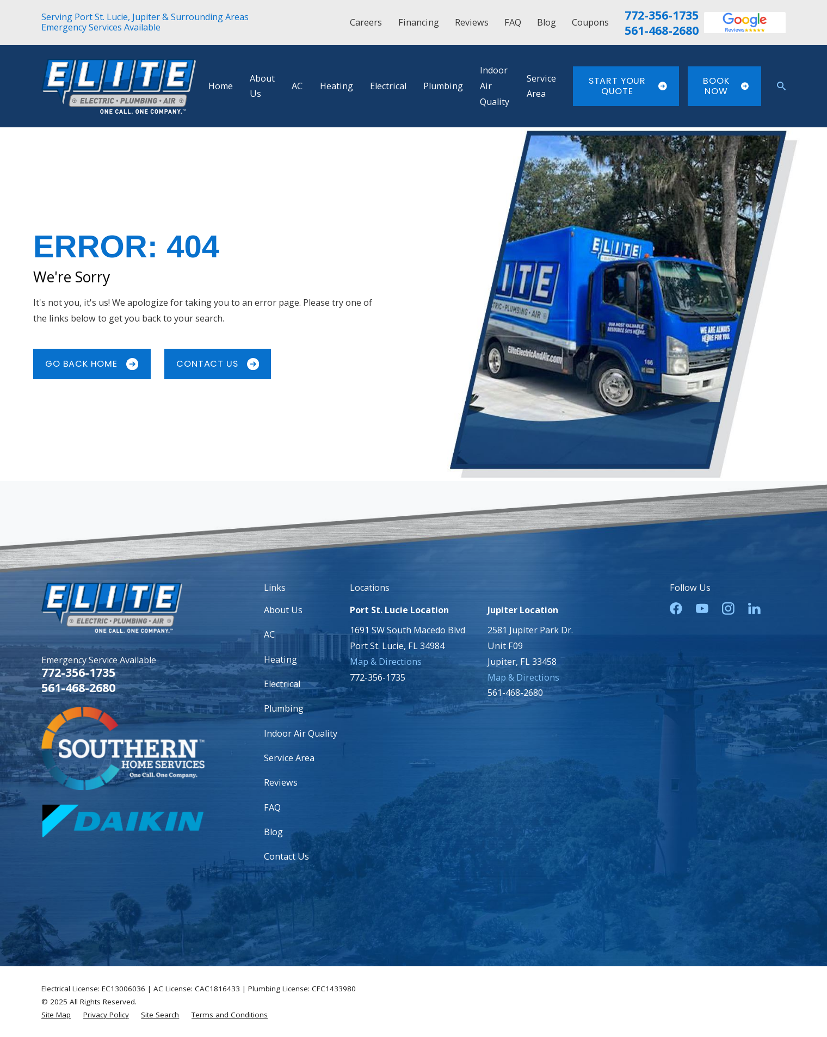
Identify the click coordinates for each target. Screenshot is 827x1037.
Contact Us (217, 363)
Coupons (590, 22)
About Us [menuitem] (262, 86)
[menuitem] (56, 1014)
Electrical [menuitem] (388, 86)
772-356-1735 (662, 15)
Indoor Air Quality (300, 733)
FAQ (512, 22)
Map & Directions (386, 662)
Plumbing (284, 708)
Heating (280, 659)
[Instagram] (728, 608)
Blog (546, 22)
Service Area (289, 758)
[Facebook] (676, 608)
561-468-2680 (662, 30)
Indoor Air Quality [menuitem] (494, 86)
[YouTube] (702, 608)
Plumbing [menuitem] (443, 86)
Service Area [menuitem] (541, 86)
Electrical (282, 684)
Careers (366, 22)
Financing (418, 22)
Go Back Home (91, 363)
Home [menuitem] (220, 86)
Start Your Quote (628, 86)
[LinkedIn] (754, 608)
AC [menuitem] (297, 86)
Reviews (472, 22)
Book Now (726, 86)
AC (269, 634)
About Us (283, 610)
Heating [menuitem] (336, 86)
